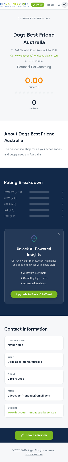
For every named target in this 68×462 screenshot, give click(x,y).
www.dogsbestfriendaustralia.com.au (34, 55)
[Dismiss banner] (58, 233)
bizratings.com (34, 454)
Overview (38, 4)
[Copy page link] (64, 5)
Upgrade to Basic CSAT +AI (34, 294)
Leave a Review (34, 435)
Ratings (50, 4)
